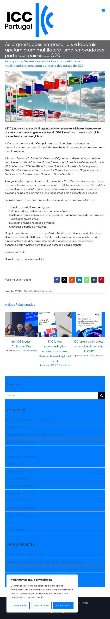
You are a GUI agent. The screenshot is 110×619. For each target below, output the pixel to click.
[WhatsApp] (86, 279)
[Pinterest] (101, 279)
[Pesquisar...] (51, 395)
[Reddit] (72, 279)
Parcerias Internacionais (21, 507)
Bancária (12, 449)
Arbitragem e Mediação (21, 441)
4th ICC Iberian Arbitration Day (25, 554)
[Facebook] (57, 279)
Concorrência (15, 463)
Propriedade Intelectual (20, 515)
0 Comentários (30, 351)
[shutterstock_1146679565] (55, 96)
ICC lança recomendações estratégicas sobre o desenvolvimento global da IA (55, 351)
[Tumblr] (94, 279)
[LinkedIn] (79, 279)
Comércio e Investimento (35, 291)
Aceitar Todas (63, 605)
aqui (19, 259)
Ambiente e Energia (18, 427)
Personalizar (20, 605)
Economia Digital (16, 478)
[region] (42, 593)
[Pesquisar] (101, 395)
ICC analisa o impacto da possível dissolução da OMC (89, 346)
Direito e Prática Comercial (22, 471)
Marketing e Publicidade (21, 493)
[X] (64, 279)
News (50, 291)
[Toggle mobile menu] (103, 10)
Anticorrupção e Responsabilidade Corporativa (34, 434)
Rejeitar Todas (41, 605)
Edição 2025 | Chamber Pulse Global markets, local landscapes (44, 561)
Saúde (11, 522)
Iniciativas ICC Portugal (20, 485)
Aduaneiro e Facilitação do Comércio (28, 420)
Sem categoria (15, 529)
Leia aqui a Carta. (15, 251)
